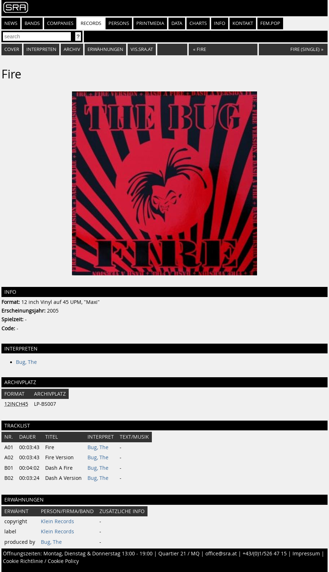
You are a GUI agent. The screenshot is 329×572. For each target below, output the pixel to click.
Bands (32, 23)
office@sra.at (221, 553)
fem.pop (270, 23)
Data (176, 23)
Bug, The (26, 362)
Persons (118, 23)
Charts (198, 23)
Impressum (306, 553)
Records (91, 23)
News (10, 23)
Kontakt (242, 23)
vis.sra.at (142, 49)
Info (219, 23)
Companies (60, 23)
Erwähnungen (105, 49)
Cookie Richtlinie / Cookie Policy (41, 561)
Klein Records (57, 521)
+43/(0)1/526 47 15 (265, 553)
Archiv (72, 49)
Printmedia (150, 23)
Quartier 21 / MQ (179, 553)
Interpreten (41, 49)
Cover (11, 49)
